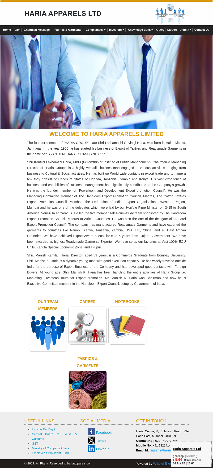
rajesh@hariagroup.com (168, 450)
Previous (11, 84)
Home (7, 29)
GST (35, 443)
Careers (172, 29)
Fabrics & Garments (68, 29)
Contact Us (201, 29)
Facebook (104, 432)
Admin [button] (184, 29)
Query (160, 29)
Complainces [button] (94, 29)
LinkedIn (103, 449)
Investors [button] (115, 29)
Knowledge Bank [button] (139, 29)
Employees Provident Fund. (51, 453)
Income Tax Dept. (44, 429)
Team (16, 29)
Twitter (101, 441)
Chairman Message (37, 29)
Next (201, 84)
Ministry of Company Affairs (50, 448)
